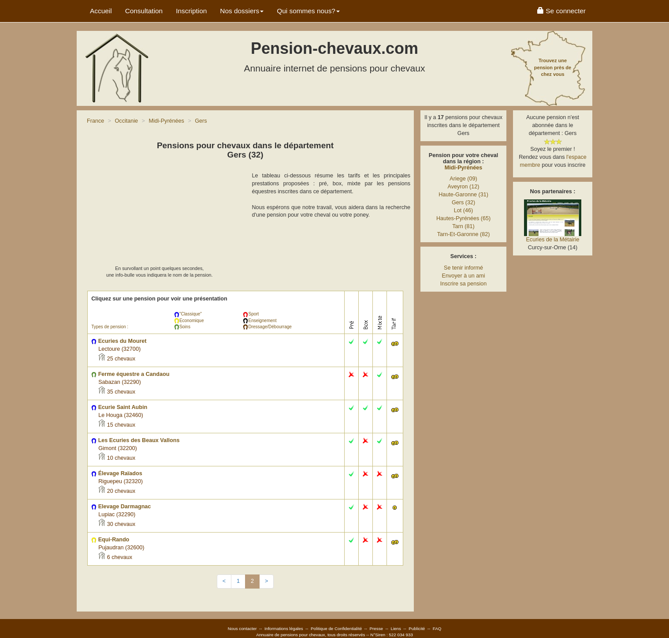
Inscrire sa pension (463, 284)
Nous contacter (242, 628)
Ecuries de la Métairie (552, 239)
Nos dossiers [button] (242, 11)
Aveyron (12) (463, 187)
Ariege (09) (463, 179)
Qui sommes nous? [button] (308, 11)
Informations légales (283, 628)
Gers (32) (463, 202)
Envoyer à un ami (463, 276)
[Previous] (224, 581)
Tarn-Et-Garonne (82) (463, 234)
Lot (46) (463, 210)
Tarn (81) (463, 226)
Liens (395, 628)
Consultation (144, 11)
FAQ (437, 628)
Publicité (417, 628)
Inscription (191, 11)
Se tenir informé (463, 268)
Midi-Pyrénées (463, 168)
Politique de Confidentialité (336, 628)
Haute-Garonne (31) (463, 194)
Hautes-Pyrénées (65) (463, 218)
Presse (376, 628)
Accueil (101, 11)
